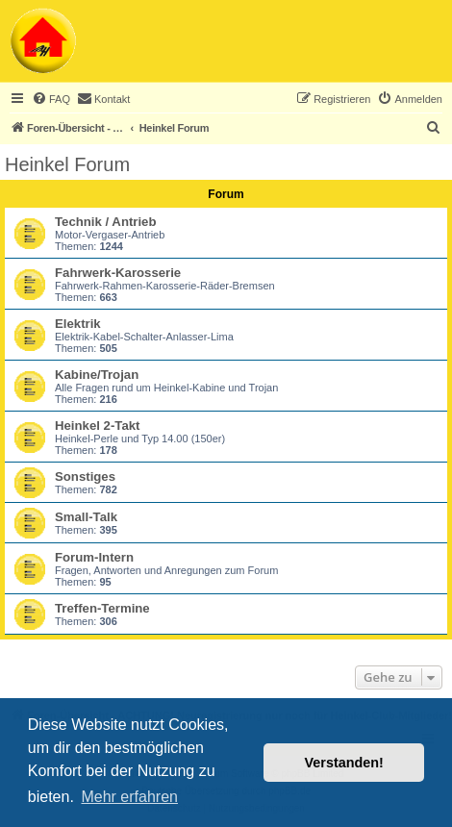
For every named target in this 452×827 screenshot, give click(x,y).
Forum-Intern (94, 557)
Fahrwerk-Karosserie (118, 272)
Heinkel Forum (67, 164)
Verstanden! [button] (344, 762)
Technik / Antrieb (106, 221)
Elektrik (78, 323)
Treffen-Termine (102, 608)
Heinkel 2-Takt (97, 425)
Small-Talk (86, 517)
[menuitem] (51, 99)
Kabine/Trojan (96, 374)
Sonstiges (85, 476)
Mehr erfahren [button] (129, 797)
